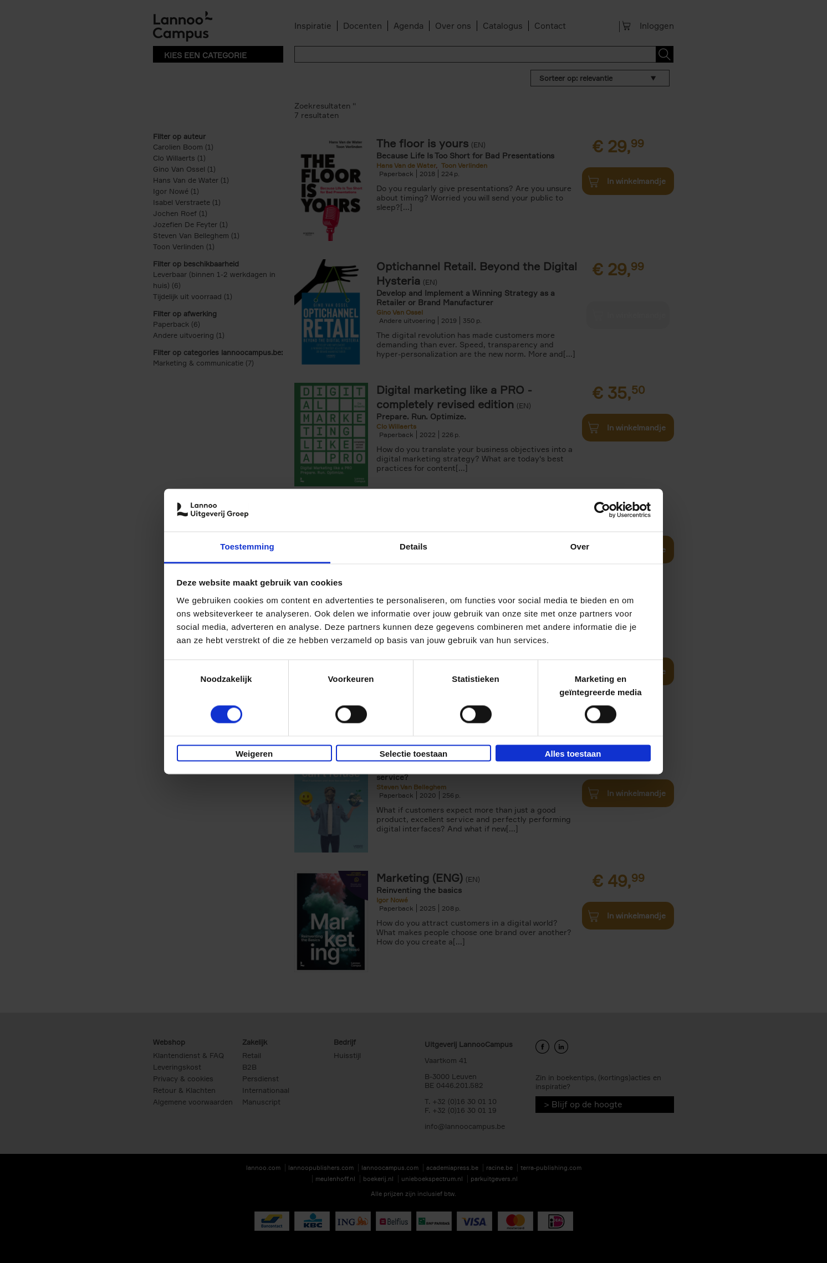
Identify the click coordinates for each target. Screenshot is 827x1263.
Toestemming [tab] (247, 546)
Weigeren (254, 753)
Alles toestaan (573, 753)
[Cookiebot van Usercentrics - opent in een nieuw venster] (602, 510)
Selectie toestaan (414, 753)
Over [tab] (580, 546)
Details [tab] (413, 546)
